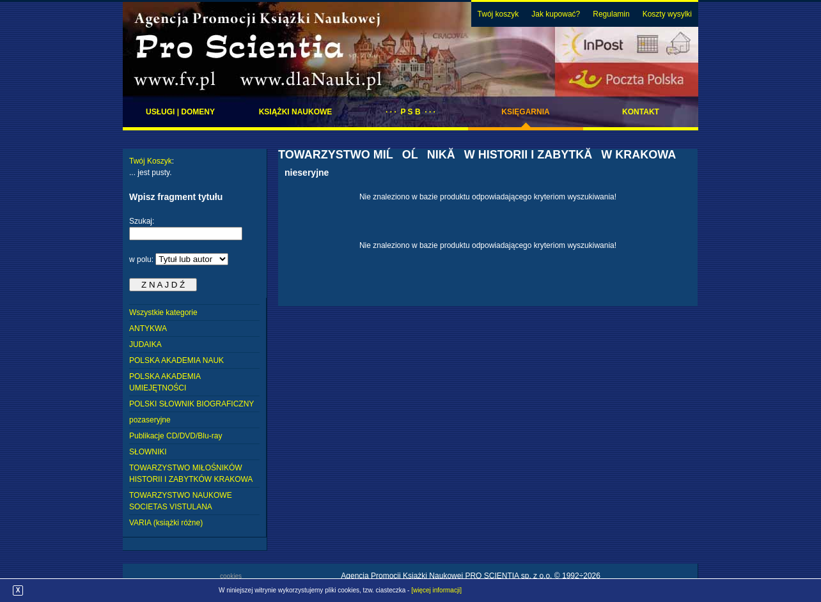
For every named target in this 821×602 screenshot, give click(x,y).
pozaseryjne (150, 419)
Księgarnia (525, 111)
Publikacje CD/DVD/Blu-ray (175, 435)
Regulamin (611, 14)
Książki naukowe (295, 111)
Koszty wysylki (667, 14)
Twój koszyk (498, 14)
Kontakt (640, 111)
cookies (231, 576)
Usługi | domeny (180, 111)
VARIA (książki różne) (166, 522)
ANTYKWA (148, 328)
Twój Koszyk (150, 161)
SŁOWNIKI (148, 451)
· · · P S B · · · (410, 111)
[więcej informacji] (436, 590)
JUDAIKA (145, 344)
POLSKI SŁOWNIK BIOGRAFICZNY (191, 403)
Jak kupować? (555, 14)
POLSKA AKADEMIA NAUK (176, 360)
